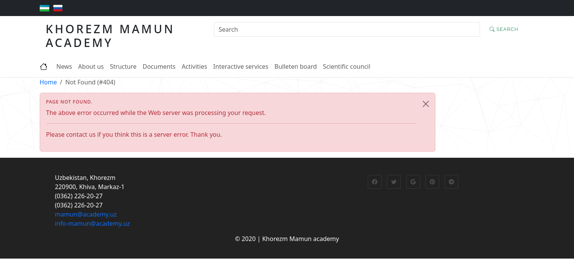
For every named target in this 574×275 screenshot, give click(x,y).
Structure (123, 66)
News (64, 66)
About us (91, 66)
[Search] (347, 29)
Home (48, 82)
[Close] (426, 104)
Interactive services (240, 66)
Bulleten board (296, 66)
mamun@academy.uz (86, 214)
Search (504, 29)
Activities (194, 66)
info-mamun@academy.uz (92, 223)
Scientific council (346, 66)
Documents (158, 66)
